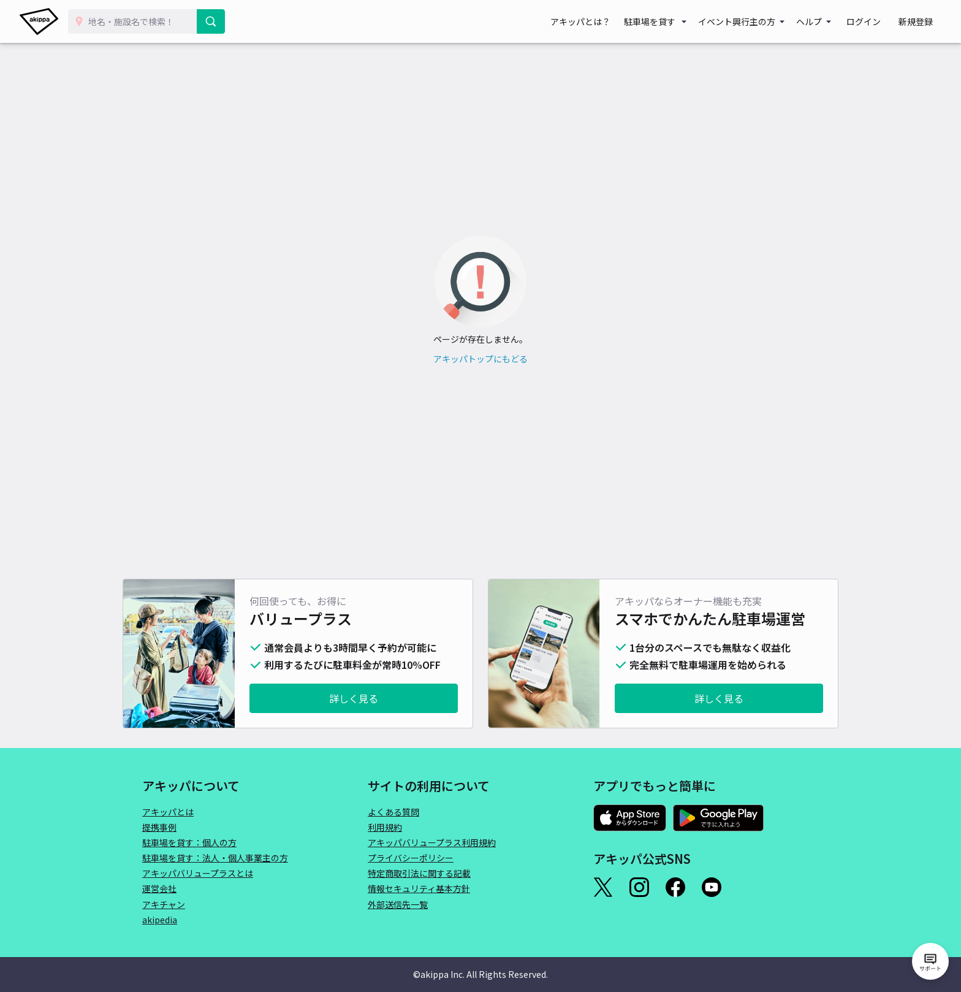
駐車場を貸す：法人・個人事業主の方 (215, 858)
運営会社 (159, 888)
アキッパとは (168, 812)
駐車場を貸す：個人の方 (189, 842)
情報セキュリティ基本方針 (419, 888)
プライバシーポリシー (411, 858)
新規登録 (919, 21)
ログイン (875, 21)
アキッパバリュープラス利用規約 (432, 842)
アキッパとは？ (599, 21)
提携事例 (159, 827)
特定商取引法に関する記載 (419, 873)
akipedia (159, 920)
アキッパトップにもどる (480, 359)
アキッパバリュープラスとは (197, 873)
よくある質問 (393, 812)
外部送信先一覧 (398, 904)
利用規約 (385, 827)
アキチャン (163, 904)
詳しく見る (353, 698)
